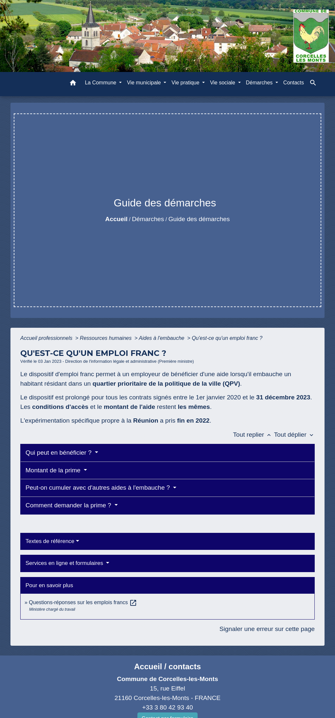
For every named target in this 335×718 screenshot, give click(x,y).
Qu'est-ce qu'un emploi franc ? (227, 338)
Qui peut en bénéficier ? (59, 452)
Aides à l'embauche (162, 338)
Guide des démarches (199, 219)
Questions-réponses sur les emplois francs (83, 602)
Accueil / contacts (167, 666)
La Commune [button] (101, 82)
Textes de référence (50, 541)
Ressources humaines (106, 338)
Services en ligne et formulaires (65, 563)
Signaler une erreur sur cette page (267, 628)
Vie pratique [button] (186, 82)
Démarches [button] (260, 82)
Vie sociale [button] (223, 82)
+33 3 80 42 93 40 (167, 707)
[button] (73, 84)
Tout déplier (294, 434)
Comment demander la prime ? (69, 505)
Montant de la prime (54, 470)
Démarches (148, 219)
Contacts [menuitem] (293, 82)
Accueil (116, 219)
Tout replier (253, 434)
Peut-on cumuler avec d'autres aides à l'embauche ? (99, 487)
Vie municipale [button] (144, 82)
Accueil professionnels (47, 338)
